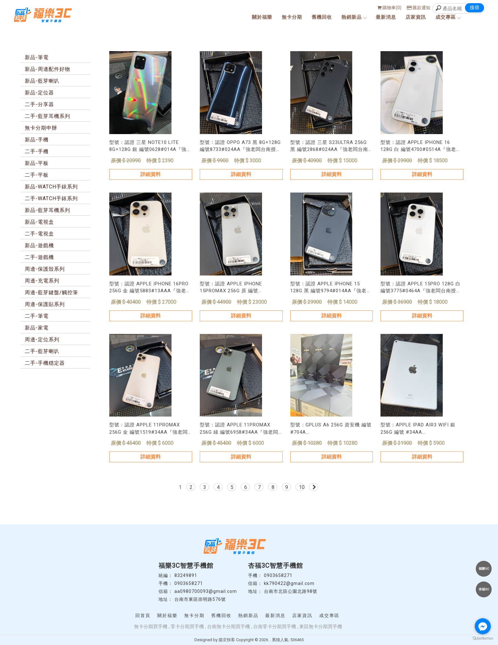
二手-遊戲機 (39, 257)
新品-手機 (37, 140)
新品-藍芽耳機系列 (47, 210)
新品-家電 (37, 328)
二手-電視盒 (39, 234)
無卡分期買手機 (150, 626)
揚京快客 (227, 639)
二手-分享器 (39, 104)
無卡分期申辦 (41, 128)
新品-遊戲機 (39, 245)
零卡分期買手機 (187, 626)
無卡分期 (292, 17)
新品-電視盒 (39, 222)
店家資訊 (416, 17)
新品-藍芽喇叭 (42, 81)
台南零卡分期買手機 (274, 626)
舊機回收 (322, 17)
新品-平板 (37, 163)
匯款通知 (418, 7)
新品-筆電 (37, 57)
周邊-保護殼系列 (45, 269)
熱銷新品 (353, 17)
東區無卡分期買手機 (320, 626)
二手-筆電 (37, 316)
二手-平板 (37, 175)
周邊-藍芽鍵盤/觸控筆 (51, 292)
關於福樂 (262, 17)
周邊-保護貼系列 (45, 304)
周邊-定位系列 (42, 339)
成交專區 (447, 17)
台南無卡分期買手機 (228, 626)
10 (302, 487)
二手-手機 (37, 151)
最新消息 (386, 17)
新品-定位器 (39, 93)
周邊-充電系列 (42, 281)
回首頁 (143, 615)
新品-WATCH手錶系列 (51, 187)
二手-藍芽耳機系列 (47, 116)
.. (270, 639)
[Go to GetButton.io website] (483, 638)
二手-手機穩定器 (45, 363)
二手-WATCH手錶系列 (51, 198)
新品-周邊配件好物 (47, 69)
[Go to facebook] (483, 626)
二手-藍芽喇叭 (42, 351)
